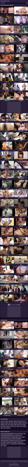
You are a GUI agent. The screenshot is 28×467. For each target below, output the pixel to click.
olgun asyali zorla (22, 440)
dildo (1, 426)
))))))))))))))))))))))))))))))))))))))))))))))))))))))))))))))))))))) (7, 433)
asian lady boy (12, 440)
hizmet (7, 443)
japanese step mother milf (5, 440)
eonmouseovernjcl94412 (21, 443)
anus (15, 426)
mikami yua (17, 435)
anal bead (15, 421)
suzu (21, 435)
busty (18, 424)
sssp (1, 442)
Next (19, 304)
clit (10, 426)
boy (22, 442)
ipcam (2, 438)
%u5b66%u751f (18, 438)
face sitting (19, 442)
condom (24, 426)
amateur (19, 421)
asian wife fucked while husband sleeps (6, 435)
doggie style (2, 424)
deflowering (11, 421)
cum (25, 421)
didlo (12, 426)
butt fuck (15, 424)
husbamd (19, 433)
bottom (22, 421)
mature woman (9, 438)
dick (8, 424)
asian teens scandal (14, 443)
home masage (14, 442)
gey (22, 433)
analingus (24, 424)
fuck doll (16, 440)
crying (5, 438)
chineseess (13, 438)
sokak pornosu (9, 442)
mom (1, 421)
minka (16, 433)
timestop (4, 445)
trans (24, 433)
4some (8, 426)
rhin (14, 435)
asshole (4, 426)
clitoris (21, 426)
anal (4, 421)
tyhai (1, 445)
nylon (6, 424)
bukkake (11, 424)
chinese (7, 421)
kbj (18, 440)
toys (21, 424)
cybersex (18, 426)
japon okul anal (3, 443)
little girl (4, 442)
